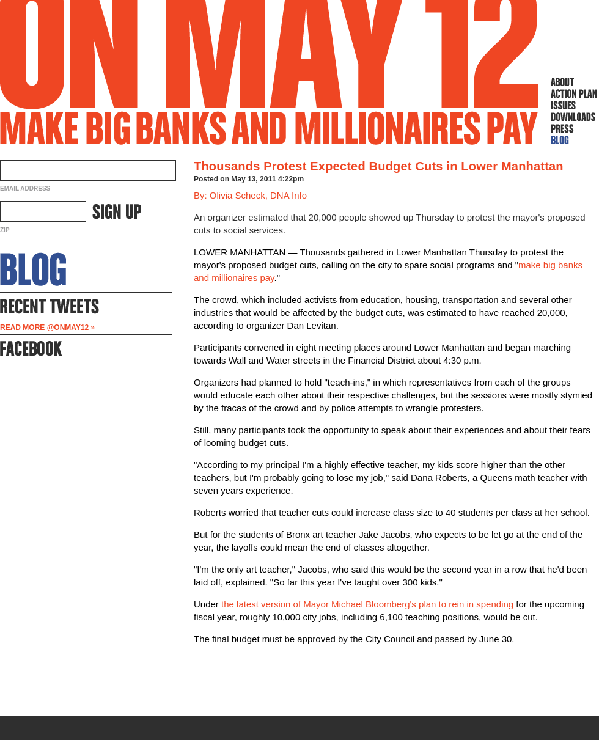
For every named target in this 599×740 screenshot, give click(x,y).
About (574, 82)
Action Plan (574, 93)
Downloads (574, 116)
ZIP (5, 230)
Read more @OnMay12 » (47, 327)
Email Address (25, 188)
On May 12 (269, 72)
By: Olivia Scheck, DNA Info (250, 195)
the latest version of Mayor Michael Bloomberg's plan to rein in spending (367, 604)
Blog (574, 140)
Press (574, 128)
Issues (574, 105)
